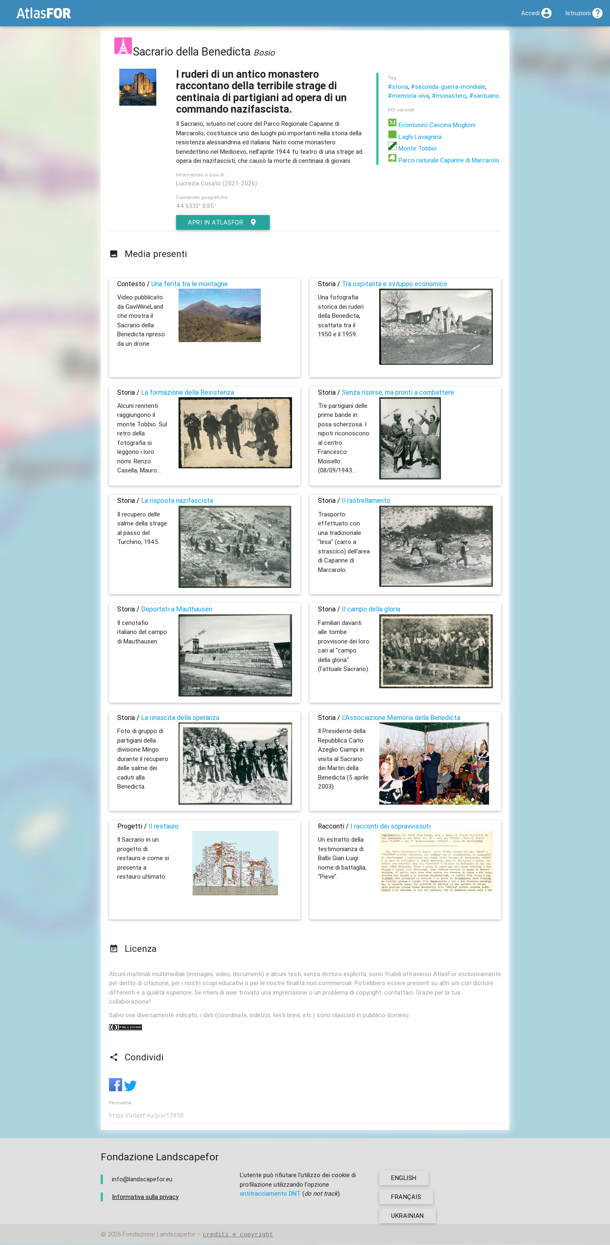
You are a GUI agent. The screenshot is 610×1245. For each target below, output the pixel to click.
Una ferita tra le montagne (189, 283)
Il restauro (163, 826)
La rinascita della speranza (180, 717)
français (407, 1197)
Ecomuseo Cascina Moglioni (431, 125)
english (404, 1178)
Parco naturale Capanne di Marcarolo (443, 160)
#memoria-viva (408, 96)
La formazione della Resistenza (187, 392)
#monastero (449, 96)
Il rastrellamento (366, 500)
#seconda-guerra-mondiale (448, 86)
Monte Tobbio (412, 148)
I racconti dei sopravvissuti (390, 826)
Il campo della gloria (371, 608)
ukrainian (408, 1216)
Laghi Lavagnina (415, 137)
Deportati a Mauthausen (176, 608)
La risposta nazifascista (177, 500)
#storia (398, 86)
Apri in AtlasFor (223, 222)
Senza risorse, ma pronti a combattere (398, 392)
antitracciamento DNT (270, 1194)
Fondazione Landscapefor (159, 1235)
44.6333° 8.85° (196, 206)
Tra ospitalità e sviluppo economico (394, 283)
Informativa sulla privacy (145, 1197)
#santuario (484, 96)
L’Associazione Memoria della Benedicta (401, 717)
